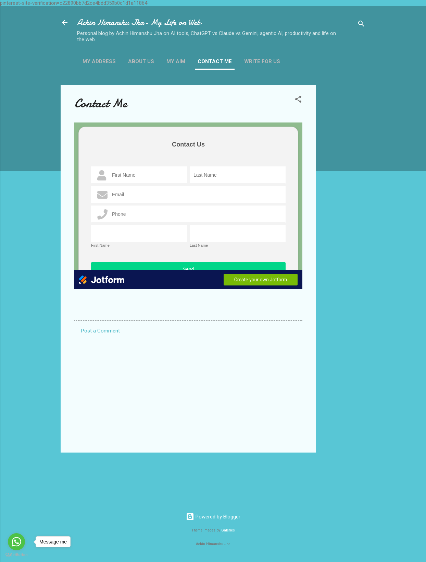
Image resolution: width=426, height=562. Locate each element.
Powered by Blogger (213, 517)
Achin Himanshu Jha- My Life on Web (139, 22)
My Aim (175, 61)
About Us (141, 61)
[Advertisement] (343, 188)
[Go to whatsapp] (16, 541)
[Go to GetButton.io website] (16, 555)
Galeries (228, 530)
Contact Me (215, 61)
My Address (99, 61)
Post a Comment (100, 331)
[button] (298, 100)
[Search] (361, 24)
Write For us (262, 61)
